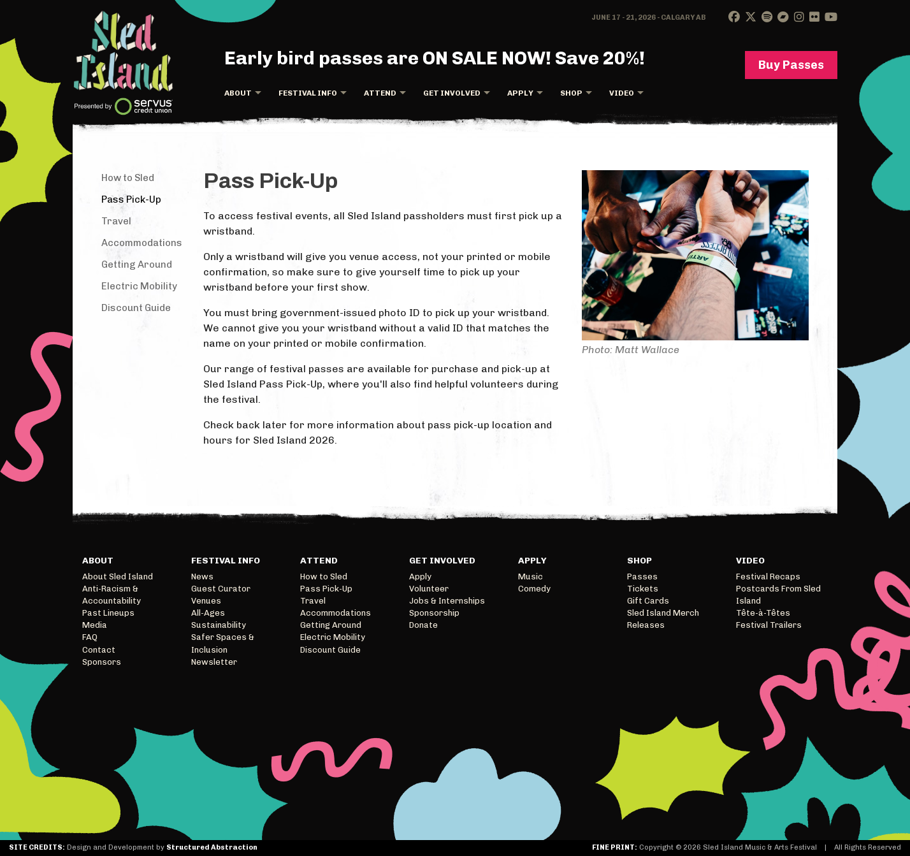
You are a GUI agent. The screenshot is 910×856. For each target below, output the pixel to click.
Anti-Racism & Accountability (111, 595)
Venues (206, 601)
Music (530, 576)
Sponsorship (434, 613)
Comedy (534, 588)
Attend (380, 93)
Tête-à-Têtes (763, 613)
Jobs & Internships (447, 601)
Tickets (642, 588)
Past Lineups (108, 613)
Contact (98, 650)
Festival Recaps (768, 576)
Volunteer (429, 588)
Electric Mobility (139, 286)
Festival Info (307, 93)
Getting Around (136, 264)
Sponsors (101, 662)
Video (621, 93)
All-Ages (208, 613)
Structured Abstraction (211, 847)
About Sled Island (117, 576)
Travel (116, 221)
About (238, 93)
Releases (646, 625)
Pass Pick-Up (131, 199)
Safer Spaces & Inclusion (222, 643)
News (202, 576)
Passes (642, 576)
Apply (520, 93)
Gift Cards (648, 601)
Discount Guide (136, 308)
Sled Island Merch (663, 613)
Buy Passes (791, 65)
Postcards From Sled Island (778, 595)
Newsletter (214, 662)
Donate (423, 625)
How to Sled (127, 178)
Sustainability (218, 625)
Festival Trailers (769, 625)
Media (94, 625)
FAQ (90, 637)
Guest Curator (220, 588)
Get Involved (451, 93)
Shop (571, 93)
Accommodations (141, 243)
